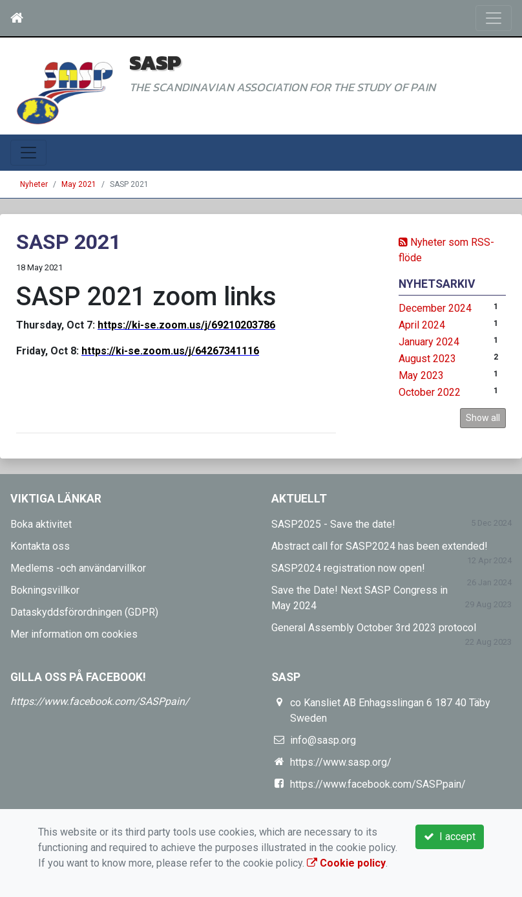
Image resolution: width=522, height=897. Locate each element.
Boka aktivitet (41, 524)
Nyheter (34, 184)
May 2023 (421, 375)
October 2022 (430, 392)
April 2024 (422, 325)
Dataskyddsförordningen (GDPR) (84, 612)
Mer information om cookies (74, 634)
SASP (155, 62)
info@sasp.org (323, 740)
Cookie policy (346, 863)
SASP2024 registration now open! (348, 568)
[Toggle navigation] (493, 18)
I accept (449, 836)
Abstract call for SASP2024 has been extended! (379, 546)
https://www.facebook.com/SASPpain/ (99, 701)
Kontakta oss (40, 546)
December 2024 (435, 308)
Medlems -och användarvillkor (78, 568)
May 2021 (78, 184)
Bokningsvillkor (44, 590)
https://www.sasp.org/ (341, 762)
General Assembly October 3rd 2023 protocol (373, 627)
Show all (483, 418)
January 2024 (429, 342)
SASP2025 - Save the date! (333, 524)
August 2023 (427, 358)
